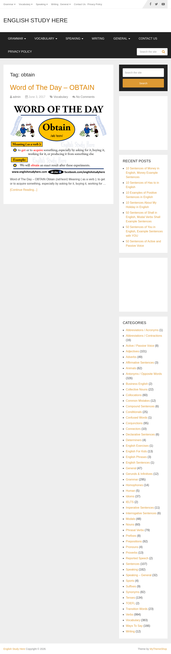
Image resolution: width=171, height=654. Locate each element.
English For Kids (136, 451)
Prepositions (134, 541)
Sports (130, 580)
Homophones (134, 485)
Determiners (134, 440)
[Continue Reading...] (23, 189)
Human (130, 490)
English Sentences (138, 462)
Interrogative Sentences (141, 513)
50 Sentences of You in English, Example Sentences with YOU (144, 231)
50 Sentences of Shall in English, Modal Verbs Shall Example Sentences (143, 217)
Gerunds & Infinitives (139, 473)
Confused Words (136, 417)
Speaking (41, 4)
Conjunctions (134, 423)
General (64, 4)
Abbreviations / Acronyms (142, 330)
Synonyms (132, 592)
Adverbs (131, 356)
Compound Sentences (140, 406)
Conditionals (134, 411)
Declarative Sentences (140, 434)
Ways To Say (134, 625)
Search (164, 51)
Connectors (133, 428)
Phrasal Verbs (135, 530)
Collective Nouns (136, 389)
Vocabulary (24, 4)
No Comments (85, 96)
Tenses (130, 597)
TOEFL (130, 603)
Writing (54, 4)
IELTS (130, 502)
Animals (131, 368)
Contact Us (80, 4)
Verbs (129, 614)
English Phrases (136, 457)
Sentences (133, 563)
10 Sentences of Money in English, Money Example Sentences (142, 173)
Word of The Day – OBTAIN (52, 87)
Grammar (8, 4)
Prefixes (131, 535)
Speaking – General (138, 575)
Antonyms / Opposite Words (144, 373)
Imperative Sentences (140, 507)
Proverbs (131, 552)
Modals (130, 518)
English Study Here (35, 20)
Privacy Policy (94, 4)
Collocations (134, 395)
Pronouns (132, 547)
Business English (137, 383)
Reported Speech (137, 558)
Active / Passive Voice (140, 345)
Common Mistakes (138, 400)
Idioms (130, 496)
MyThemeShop (158, 648)
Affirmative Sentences (140, 362)
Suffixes (131, 586)
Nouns (130, 524)
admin (17, 96)
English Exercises (137, 445)
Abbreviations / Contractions (144, 335)
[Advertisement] (147, 122)
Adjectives (132, 351)
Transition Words (136, 608)
